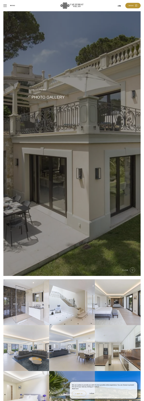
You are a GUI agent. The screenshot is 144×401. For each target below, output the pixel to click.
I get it (79, 393)
